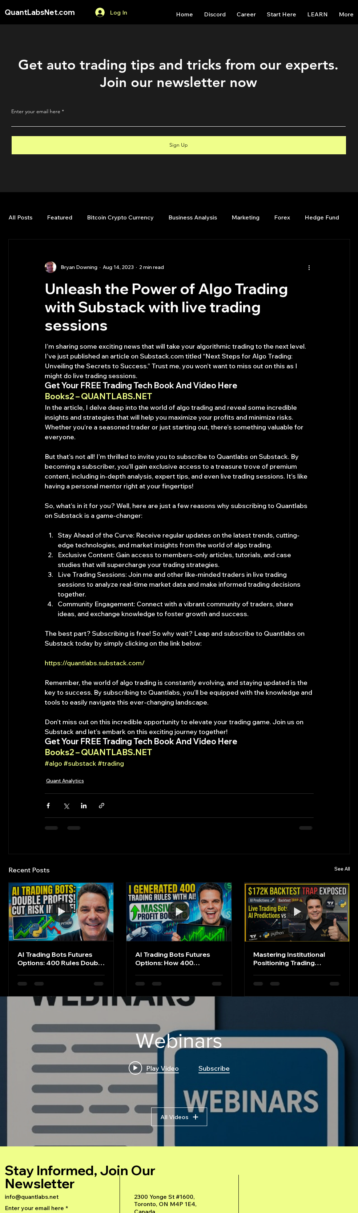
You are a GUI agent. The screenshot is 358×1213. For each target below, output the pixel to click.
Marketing (246, 217)
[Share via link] (101, 805)
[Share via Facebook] (48, 805)
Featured (59, 217)
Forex (282, 217)
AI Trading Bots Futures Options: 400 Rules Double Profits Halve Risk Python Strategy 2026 (60, 958)
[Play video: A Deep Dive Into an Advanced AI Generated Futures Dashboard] (154, 1068)
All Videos (179, 1116)
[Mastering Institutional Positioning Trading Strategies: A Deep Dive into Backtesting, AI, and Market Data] (297, 912)
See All (342, 868)
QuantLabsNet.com (40, 12)
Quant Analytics (65, 780)
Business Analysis (192, 217)
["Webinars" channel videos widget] (179, 1071)
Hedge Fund (322, 217)
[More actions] (309, 267)
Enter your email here (35, 111)
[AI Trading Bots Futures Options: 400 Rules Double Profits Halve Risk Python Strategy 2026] (61, 912)
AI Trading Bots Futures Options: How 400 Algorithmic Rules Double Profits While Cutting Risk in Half (176, 958)
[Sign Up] (179, 145)
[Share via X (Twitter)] (66, 805)
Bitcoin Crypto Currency (120, 217)
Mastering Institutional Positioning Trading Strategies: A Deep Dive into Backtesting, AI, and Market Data (292, 958)
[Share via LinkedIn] (83, 805)
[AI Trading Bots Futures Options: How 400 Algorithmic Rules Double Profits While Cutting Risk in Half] (179, 912)
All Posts (20, 217)
